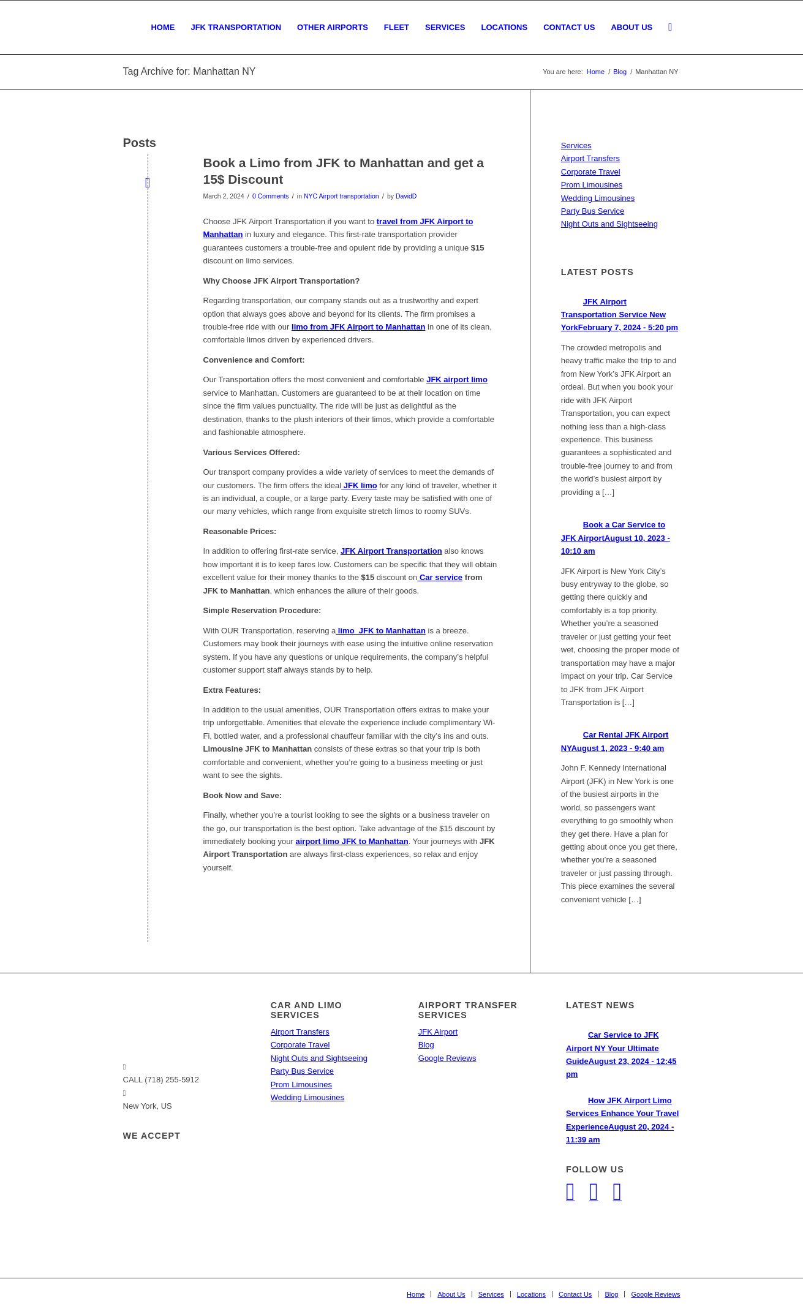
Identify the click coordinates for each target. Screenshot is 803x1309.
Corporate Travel (590, 171)
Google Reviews (447, 1058)
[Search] (670, 28)
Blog (426, 1044)
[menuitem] (163, 28)
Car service (439, 577)
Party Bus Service (592, 211)
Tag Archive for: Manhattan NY (189, 71)
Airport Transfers (590, 158)
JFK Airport (438, 1031)
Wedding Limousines (598, 198)
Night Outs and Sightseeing (609, 223)
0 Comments (270, 196)
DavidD (406, 196)
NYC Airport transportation (341, 196)
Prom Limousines (591, 184)
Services (576, 145)
